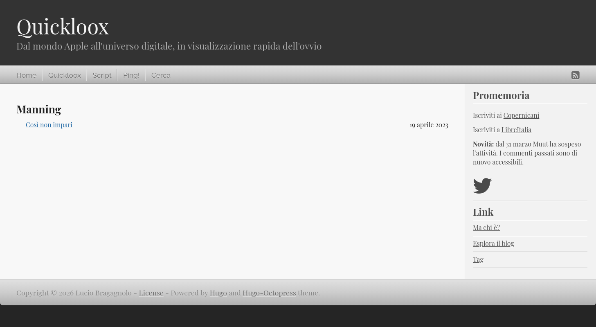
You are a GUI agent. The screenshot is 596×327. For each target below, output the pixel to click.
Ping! (131, 75)
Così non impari (49, 124)
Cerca (161, 75)
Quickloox (62, 26)
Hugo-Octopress (269, 292)
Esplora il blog (493, 243)
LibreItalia (516, 129)
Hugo (218, 292)
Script (101, 75)
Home (26, 75)
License (151, 292)
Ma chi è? (486, 227)
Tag (478, 259)
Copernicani (522, 115)
